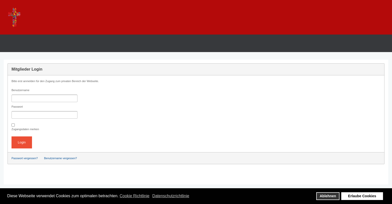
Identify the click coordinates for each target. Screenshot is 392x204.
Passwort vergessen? (25, 158)
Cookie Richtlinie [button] (135, 196)
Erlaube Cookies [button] (362, 196)
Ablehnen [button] (328, 196)
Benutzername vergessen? (60, 158)
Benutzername (21, 90)
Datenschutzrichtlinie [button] (170, 196)
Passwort (17, 106)
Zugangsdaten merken (25, 129)
